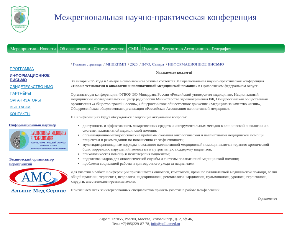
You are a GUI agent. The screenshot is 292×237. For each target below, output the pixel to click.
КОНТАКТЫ (20, 114)
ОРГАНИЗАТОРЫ (25, 100)
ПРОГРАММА (22, 68)
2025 (133, 64)
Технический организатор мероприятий (31, 161)
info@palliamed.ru (165, 223)
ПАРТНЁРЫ (20, 93)
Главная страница (87, 64)
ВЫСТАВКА (20, 107)
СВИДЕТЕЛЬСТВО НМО (31, 86)
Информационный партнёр (32, 125)
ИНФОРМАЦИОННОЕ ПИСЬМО (196, 64)
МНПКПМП (116, 64)
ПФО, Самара (153, 64)
